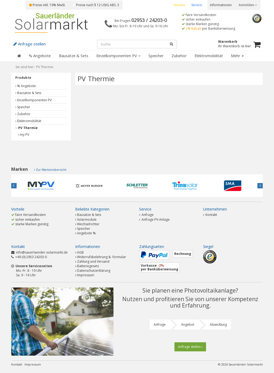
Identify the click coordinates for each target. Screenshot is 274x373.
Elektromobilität (209, 55)
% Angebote (40, 55)
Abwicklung (218, 324)
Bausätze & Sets (73, 55)
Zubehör (179, 55)
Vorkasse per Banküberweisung (159, 267)
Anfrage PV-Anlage (154, 219)
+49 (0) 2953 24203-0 (31, 257)
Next (260, 185)
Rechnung (182, 253)
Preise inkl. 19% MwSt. (47, 5)
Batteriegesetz (88, 266)
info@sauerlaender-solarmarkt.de (42, 252)
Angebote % (86, 233)
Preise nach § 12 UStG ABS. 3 (96, 5)
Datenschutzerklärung (93, 270)
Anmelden (248, 5)
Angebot (187, 324)
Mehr (237, 55)
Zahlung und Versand (93, 261)
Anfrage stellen (190, 346)
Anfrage (146, 214)
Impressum (85, 275)
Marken (179, 5)
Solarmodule (87, 219)
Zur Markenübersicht (51, 170)
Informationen (221, 5)
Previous (14, 185)
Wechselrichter (88, 224)
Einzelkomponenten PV (118, 55)
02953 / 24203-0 (149, 20)
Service (196, 5)
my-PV (23, 134)
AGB (80, 252)
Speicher (156, 55)
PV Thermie (26, 128)
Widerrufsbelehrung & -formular (101, 257)
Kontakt (210, 214)
